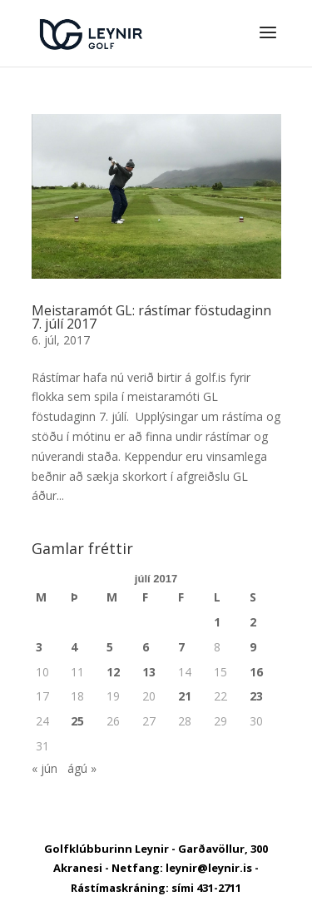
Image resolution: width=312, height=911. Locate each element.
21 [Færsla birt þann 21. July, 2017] (184, 696)
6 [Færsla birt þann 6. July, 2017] (145, 647)
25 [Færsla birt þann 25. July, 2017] (77, 721)
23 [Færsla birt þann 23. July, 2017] (256, 696)
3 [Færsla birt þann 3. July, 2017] (39, 647)
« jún (44, 768)
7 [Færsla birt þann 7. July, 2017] (181, 647)
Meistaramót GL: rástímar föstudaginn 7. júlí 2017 (151, 317)
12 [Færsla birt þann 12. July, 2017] (113, 672)
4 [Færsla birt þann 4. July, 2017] (74, 647)
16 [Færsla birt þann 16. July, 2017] (256, 672)
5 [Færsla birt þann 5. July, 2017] (109, 647)
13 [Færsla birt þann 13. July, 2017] (149, 672)
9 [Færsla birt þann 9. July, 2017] (253, 647)
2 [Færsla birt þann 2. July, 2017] (253, 622)
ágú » (82, 768)
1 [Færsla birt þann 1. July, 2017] (217, 622)
